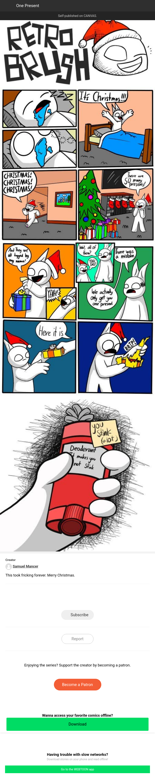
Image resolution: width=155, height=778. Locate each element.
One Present (27, 5)
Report (77, 638)
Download (77, 724)
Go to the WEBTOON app (77, 769)
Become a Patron (77, 684)
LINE (41, 598)
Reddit (114, 598)
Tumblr (96, 598)
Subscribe (79, 614)
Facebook (59, 598)
